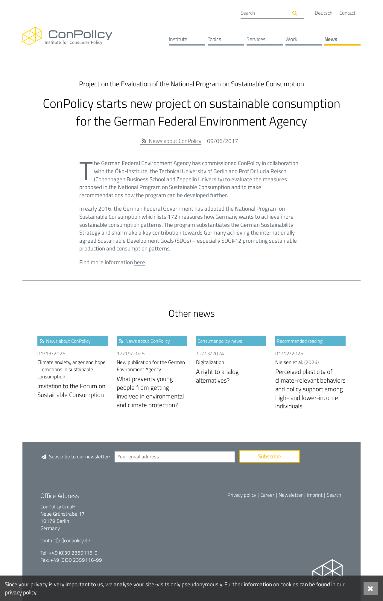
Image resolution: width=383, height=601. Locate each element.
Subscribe (269, 456)
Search (334, 495)
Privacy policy (241, 495)
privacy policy (20, 592)
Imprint (315, 495)
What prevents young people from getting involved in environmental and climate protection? (152, 384)
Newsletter (291, 495)
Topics (214, 39)
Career (267, 495)
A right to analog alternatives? (231, 372)
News (330, 39)
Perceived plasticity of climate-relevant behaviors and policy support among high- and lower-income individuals (310, 385)
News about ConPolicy (175, 140)
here (139, 262)
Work (291, 39)
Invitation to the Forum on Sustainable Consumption (72, 379)
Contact (347, 13)
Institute (178, 39)
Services (256, 39)
